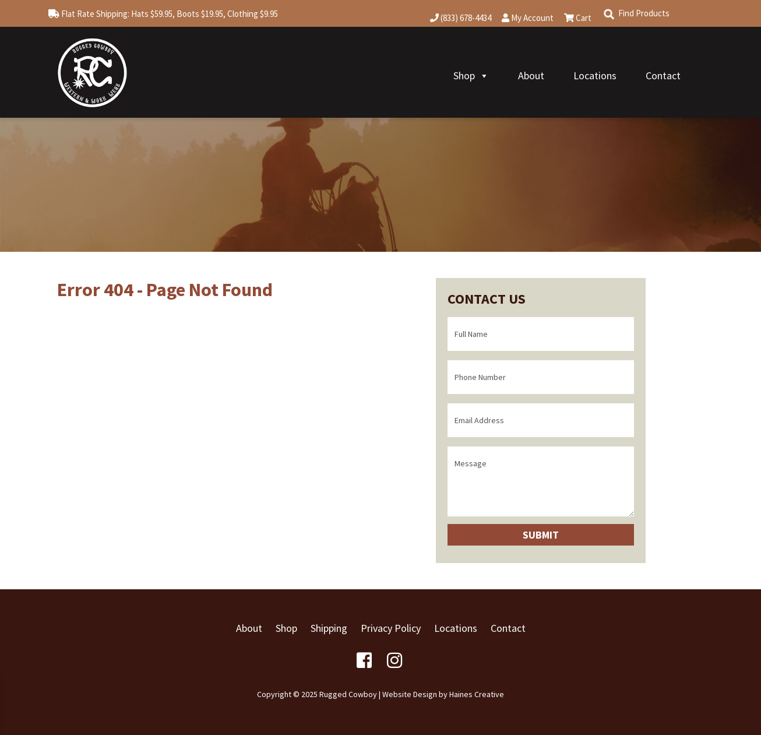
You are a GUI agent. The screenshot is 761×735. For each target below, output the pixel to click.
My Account (528, 17)
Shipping (329, 628)
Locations (594, 75)
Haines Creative (476, 694)
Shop (471, 75)
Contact (663, 75)
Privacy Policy (391, 628)
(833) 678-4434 (460, 17)
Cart (577, 17)
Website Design (409, 694)
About (531, 75)
